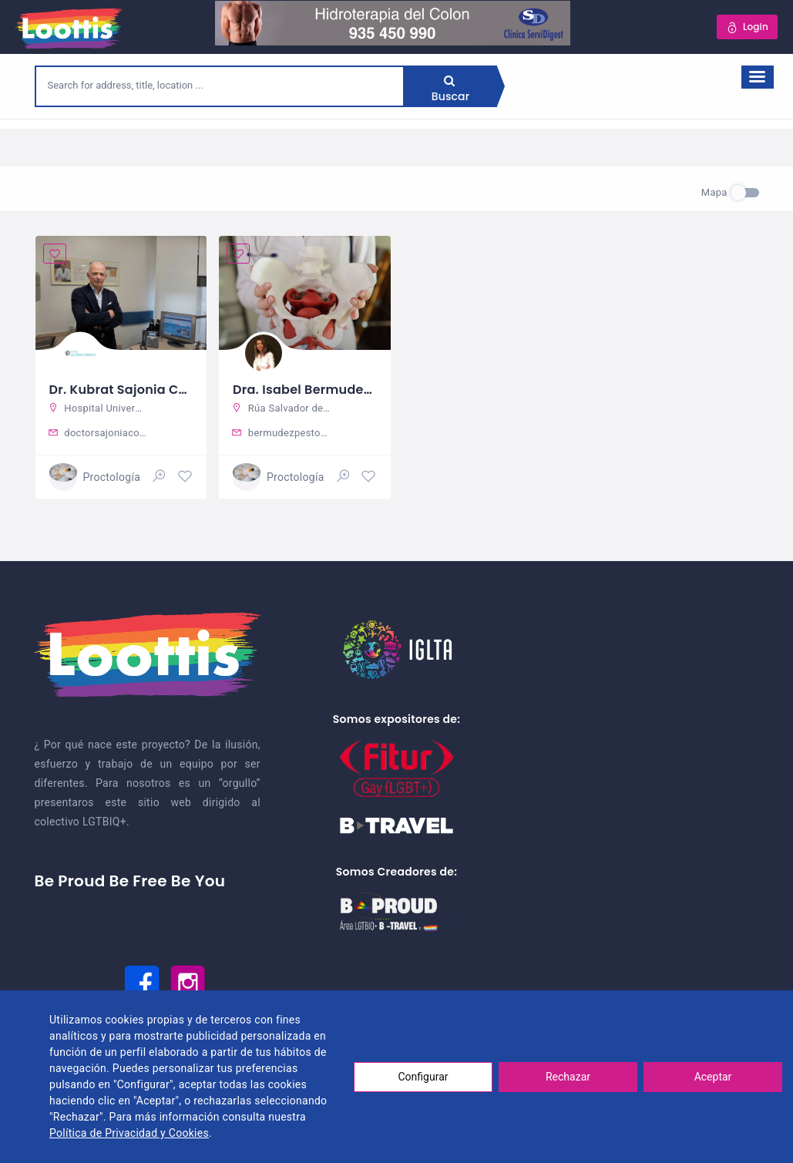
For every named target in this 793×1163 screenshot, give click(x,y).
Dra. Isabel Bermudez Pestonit (329, 389)
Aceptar (713, 1077)
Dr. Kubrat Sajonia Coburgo (137, 389)
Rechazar (568, 1077)
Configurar (423, 1077)
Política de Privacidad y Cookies (129, 1133)
